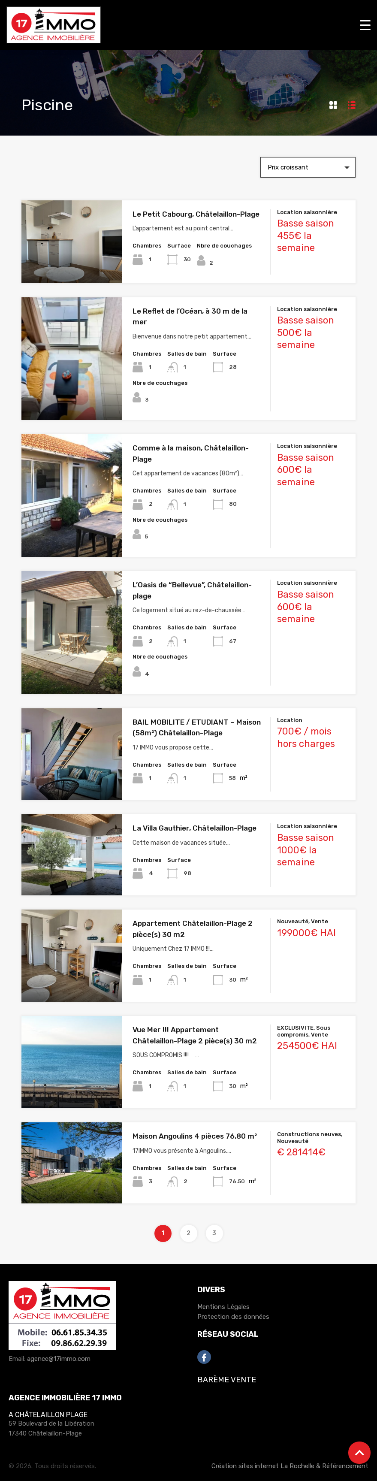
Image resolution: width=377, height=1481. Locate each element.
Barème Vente (226, 1379)
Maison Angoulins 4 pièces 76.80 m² (195, 1136)
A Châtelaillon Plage (48, 1415)
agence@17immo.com (58, 1359)
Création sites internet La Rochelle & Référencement (289, 1466)
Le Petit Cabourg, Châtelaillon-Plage (196, 214)
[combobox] (308, 167)
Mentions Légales (223, 1307)
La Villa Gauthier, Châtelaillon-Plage (194, 828)
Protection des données (233, 1317)
